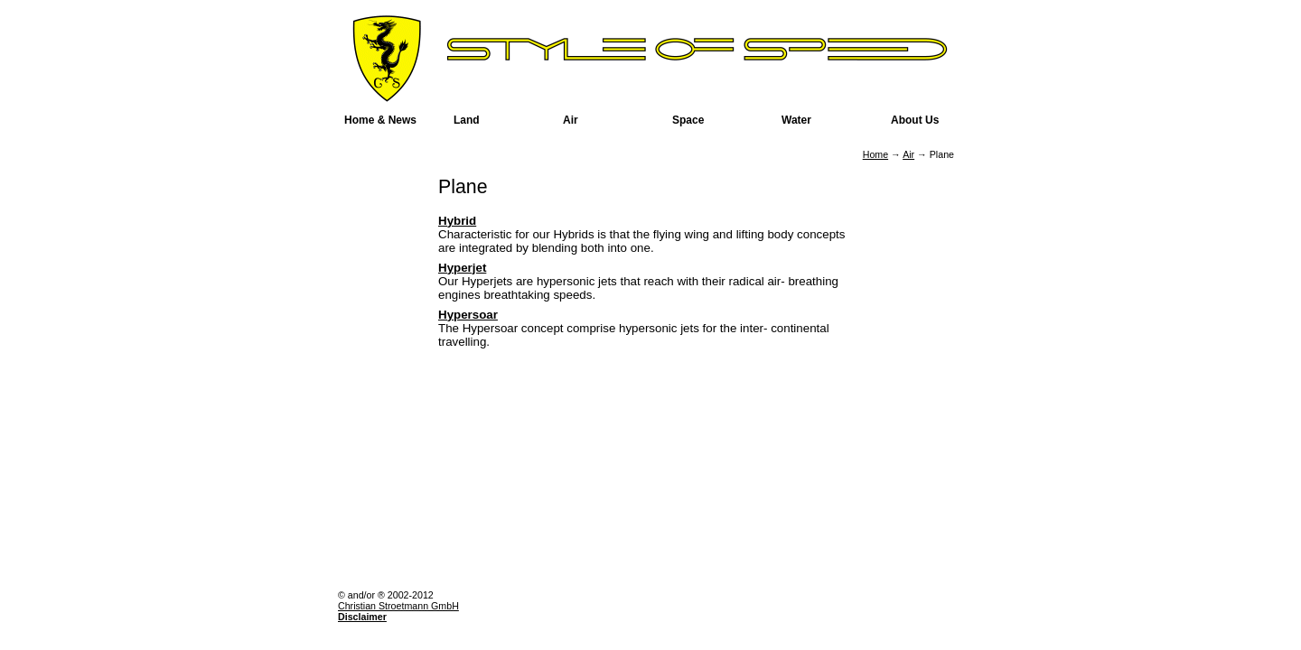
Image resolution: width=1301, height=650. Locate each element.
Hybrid (457, 221)
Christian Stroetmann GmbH (398, 605)
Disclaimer (362, 616)
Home (875, 154)
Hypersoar (468, 314)
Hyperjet (462, 267)
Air (908, 154)
